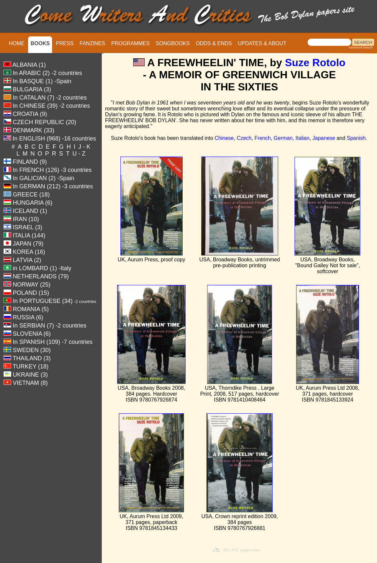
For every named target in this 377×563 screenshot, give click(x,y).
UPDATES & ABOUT (262, 43)
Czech (244, 138)
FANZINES (92, 43)
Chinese (224, 138)
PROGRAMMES (130, 43)
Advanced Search (361, 47)
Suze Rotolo (315, 62)
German (283, 138)
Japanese (324, 138)
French (263, 138)
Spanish (356, 138)
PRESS (65, 43)
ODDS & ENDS (214, 43)
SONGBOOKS (173, 43)
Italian (303, 138)
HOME (17, 43)
